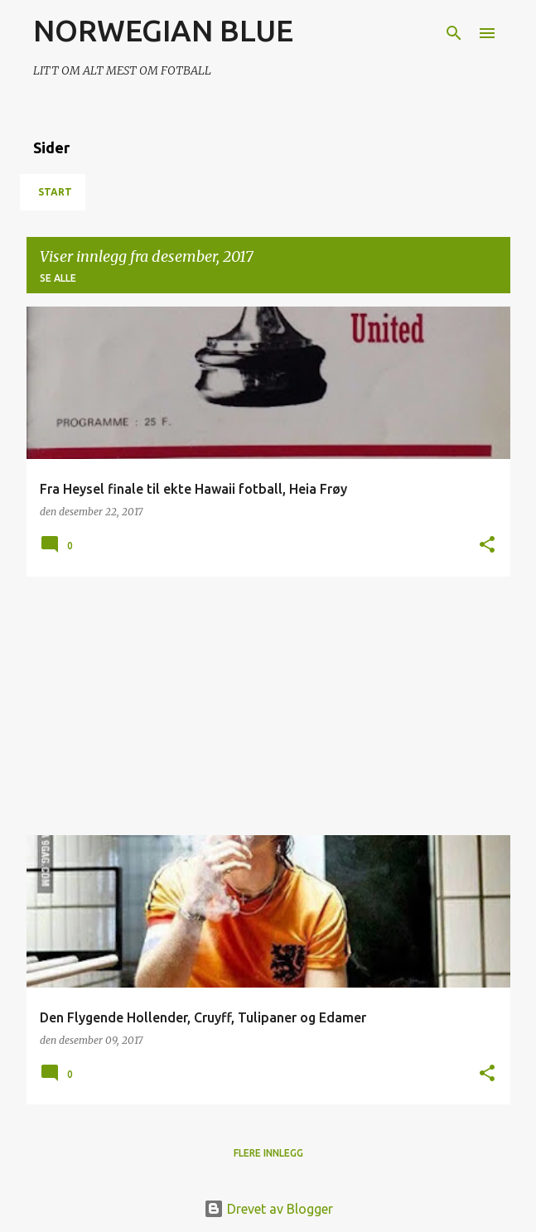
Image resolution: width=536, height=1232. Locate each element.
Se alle (58, 278)
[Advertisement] (268, 706)
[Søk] (454, 33)
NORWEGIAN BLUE (163, 30)
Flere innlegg (268, 1152)
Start (55, 191)
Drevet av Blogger (268, 1208)
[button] (487, 545)
